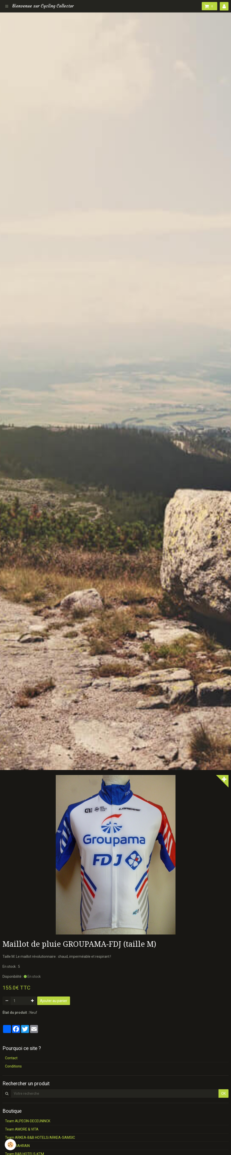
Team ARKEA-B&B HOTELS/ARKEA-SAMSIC (40, 1138)
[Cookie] (10, 1144)
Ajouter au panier (53, 1001)
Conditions (13, 1066)
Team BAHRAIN (17, 1146)
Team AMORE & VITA (21, 1129)
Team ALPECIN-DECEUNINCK (27, 1121)
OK (223, 1094)
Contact (11, 1058)
